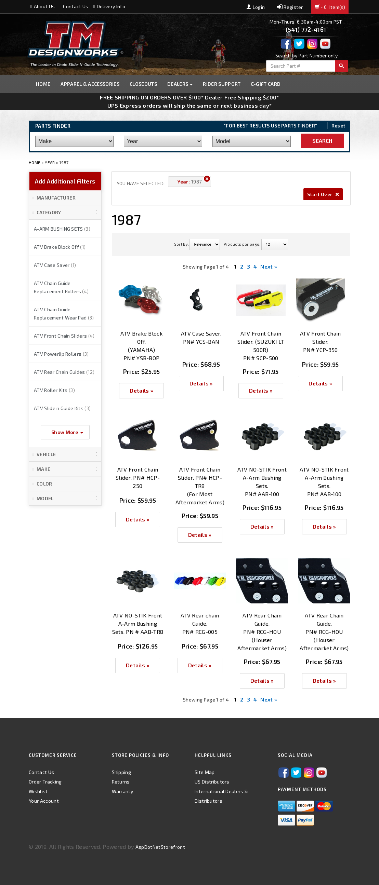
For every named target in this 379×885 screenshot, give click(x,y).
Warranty (122, 791)
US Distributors (212, 782)
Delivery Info (109, 6)
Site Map (205, 772)
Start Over (323, 194)
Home (43, 84)
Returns (121, 782)
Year (50, 162)
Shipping (121, 772)
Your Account (44, 801)
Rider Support (221, 84)
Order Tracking (45, 782)
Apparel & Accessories (90, 84)
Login (255, 7)
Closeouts (143, 84)
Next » (268, 266)
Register (290, 7)
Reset (338, 125)
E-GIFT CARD (266, 84)
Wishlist (38, 791)
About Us (42, 6)
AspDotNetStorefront (160, 847)
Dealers (180, 84)
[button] (65, 198)
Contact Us (74, 6)
